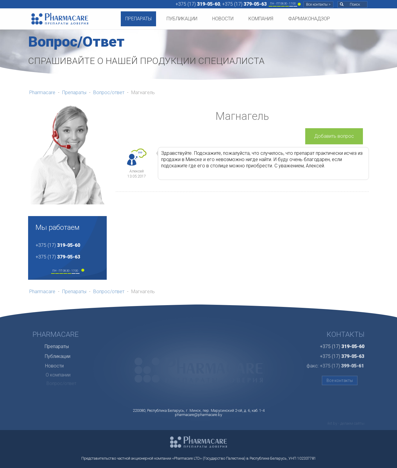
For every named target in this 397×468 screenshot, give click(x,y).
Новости (222, 19)
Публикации (182, 19)
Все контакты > (318, 4)
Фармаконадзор (309, 19)
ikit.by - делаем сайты (345, 423)
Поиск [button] (350, 4)
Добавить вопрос (334, 136)
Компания (260, 19)
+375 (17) (197, 4)
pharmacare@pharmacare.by (198, 414)
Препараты (138, 19)
